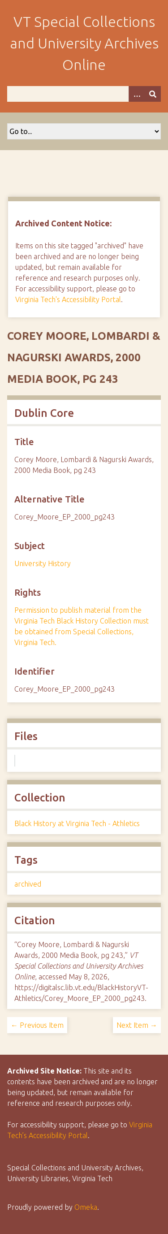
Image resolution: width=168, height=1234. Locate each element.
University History (42, 563)
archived (27, 884)
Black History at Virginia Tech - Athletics (77, 823)
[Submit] (153, 94)
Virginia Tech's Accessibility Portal (68, 299)
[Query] (84, 94)
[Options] (137, 94)
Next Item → (136, 1025)
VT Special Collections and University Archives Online (84, 43)
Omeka (85, 1207)
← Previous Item (37, 1025)
